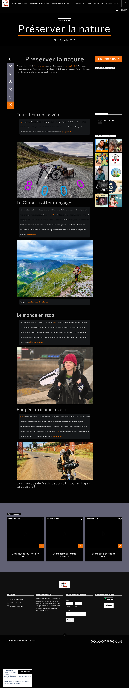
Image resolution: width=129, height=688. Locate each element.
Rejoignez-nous (102, 154)
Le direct (121, 10)
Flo (77, 106)
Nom (68, 640)
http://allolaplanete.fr (16, 639)
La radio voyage (20, 3)
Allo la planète (70, 106)
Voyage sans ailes (64, 40)
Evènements (59, 3)
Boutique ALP (113, 3)
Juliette (54, 362)
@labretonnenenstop (36, 382)
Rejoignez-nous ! (42, 651)
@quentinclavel (57, 476)
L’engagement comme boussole (64, 594)
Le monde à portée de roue (103, 594)
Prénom (68, 646)
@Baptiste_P (66, 172)
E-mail (68, 650)
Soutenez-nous (84, 3)
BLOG (72, 3)
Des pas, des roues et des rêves (25, 594)
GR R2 (58, 471)
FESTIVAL (99, 3)
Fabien (54, 255)
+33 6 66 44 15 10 (15, 643)
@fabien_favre (31, 275)
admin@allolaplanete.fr (17, 646)
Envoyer (69, 660)
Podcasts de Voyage (40, 3)
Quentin (22, 457)
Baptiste (22, 162)
